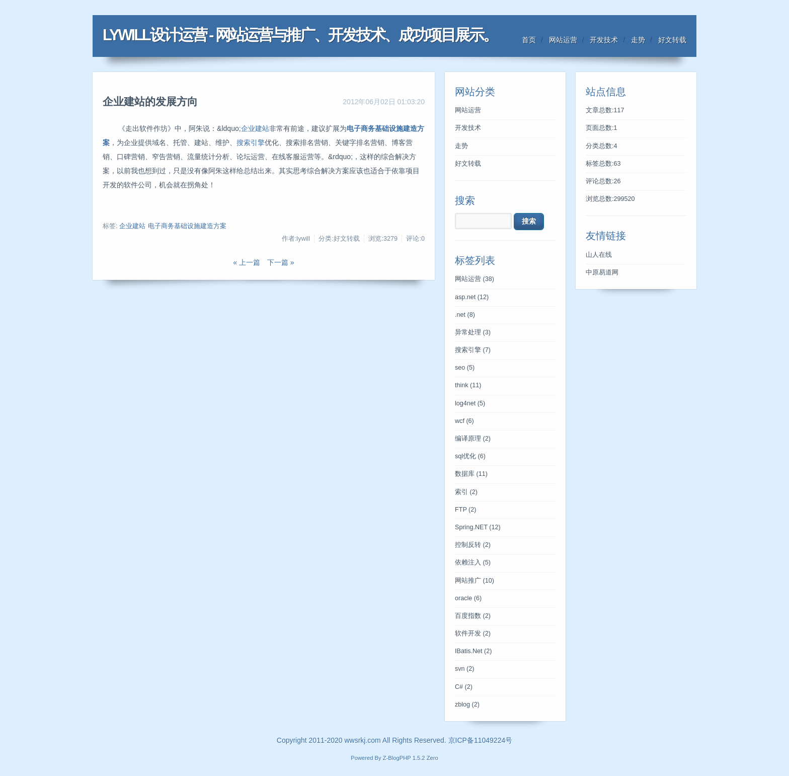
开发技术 (604, 40)
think (468, 385)
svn (465, 668)
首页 (529, 40)
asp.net (472, 297)
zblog (467, 704)
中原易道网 (602, 272)
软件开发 (473, 633)
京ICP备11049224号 (480, 740)
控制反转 (473, 544)
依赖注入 (473, 562)
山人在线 (599, 254)
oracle (468, 598)
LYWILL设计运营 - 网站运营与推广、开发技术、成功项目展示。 (300, 35)
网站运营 (563, 40)
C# (463, 686)
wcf (464, 421)
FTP (465, 509)
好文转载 (672, 40)
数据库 (471, 473)
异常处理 (473, 332)
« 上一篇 (246, 262)
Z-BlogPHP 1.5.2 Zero (410, 758)
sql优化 (470, 456)
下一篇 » (280, 262)
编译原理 (473, 438)
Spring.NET (478, 527)
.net (465, 314)
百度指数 (473, 615)
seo (465, 367)
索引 (466, 492)
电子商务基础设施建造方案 (187, 226)
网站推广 (474, 580)
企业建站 (255, 128)
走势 (638, 40)
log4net (470, 403)
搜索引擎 (250, 142)
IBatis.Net (473, 651)
